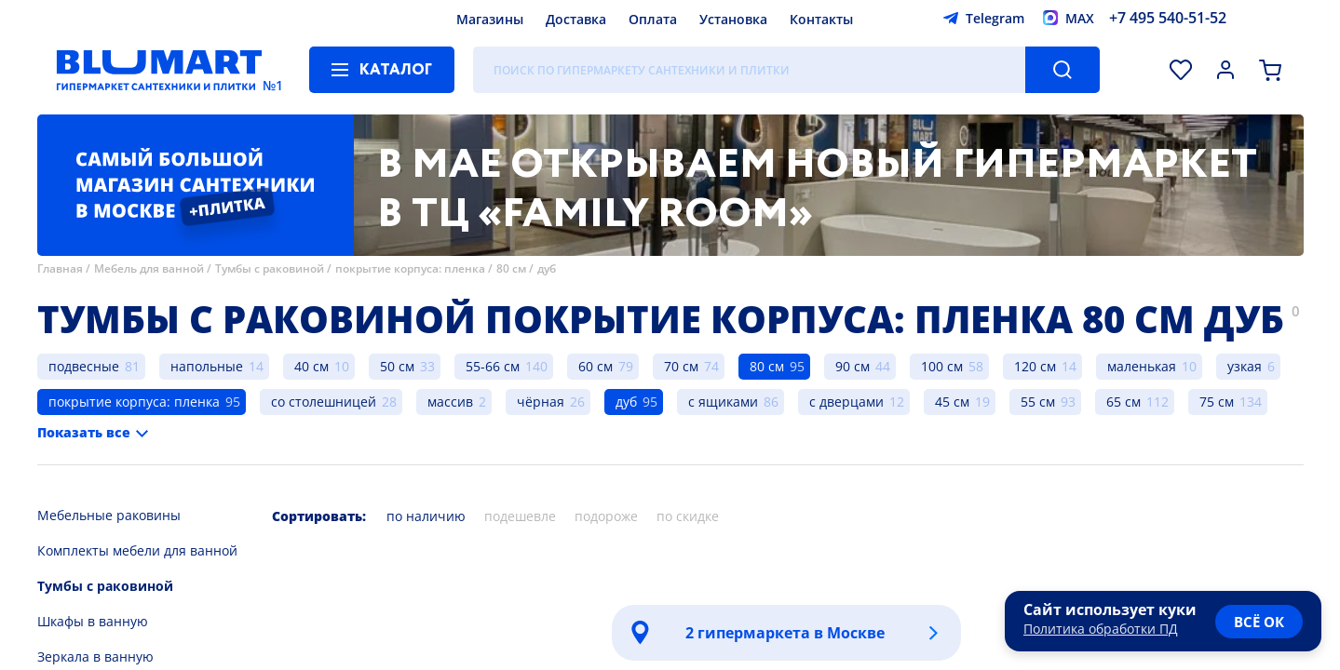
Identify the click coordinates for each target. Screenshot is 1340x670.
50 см (397, 366)
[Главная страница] (159, 69)
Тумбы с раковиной (269, 268)
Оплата (653, 19)
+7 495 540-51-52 (1167, 17)
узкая (1244, 366)
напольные (206, 366)
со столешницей (323, 401)
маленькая (1141, 366)
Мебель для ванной (149, 268)
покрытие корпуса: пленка (410, 268)
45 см (952, 401)
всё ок (1259, 621)
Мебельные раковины (109, 515)
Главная (60, 268)
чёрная (540, 401)
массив (450, 401)
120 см (1035, 366)
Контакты (821, 19)
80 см (511, 268)
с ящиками (723, 401)
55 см (1038, 401)
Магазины (489, 19)
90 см (852, 366)
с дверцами (846, 401)
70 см (681, 366)
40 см (311, 366)
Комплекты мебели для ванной (137, 550)
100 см (942, 366)
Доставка (576, 19)
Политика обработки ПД (1100, 628)
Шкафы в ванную (92, 621)
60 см (595, 366)
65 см (1123, 401)
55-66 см (493, 366)
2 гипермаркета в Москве (785, 633)
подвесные (83, 366)
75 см (1216, 401)
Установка (733, 19)
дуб (546, 268)
